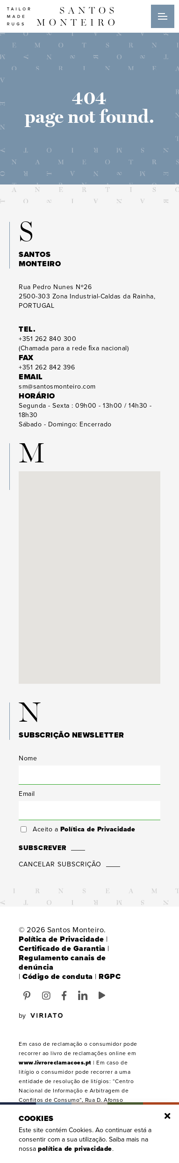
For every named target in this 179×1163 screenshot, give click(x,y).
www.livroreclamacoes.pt (55, 1062)
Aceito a (84, 829)
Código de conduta (57, 976)
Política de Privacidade (98, 829)
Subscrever (42, 848)
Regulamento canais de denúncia (62, 962)
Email (27, 794)
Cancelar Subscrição (60, 864)
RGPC (110, 976)
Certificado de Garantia (62, 948)
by (41, 1016)
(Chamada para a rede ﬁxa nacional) (74, 343)
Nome (28, 758)
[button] (90, 568)
